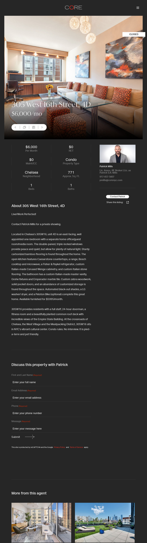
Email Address (23, 391)
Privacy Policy (59, 447)
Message (20, 421)
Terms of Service (76, 447)
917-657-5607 (107, 177)
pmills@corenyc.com (111, 180)
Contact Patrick (117, 197)
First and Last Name (26, 375)
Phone (19, 406)
